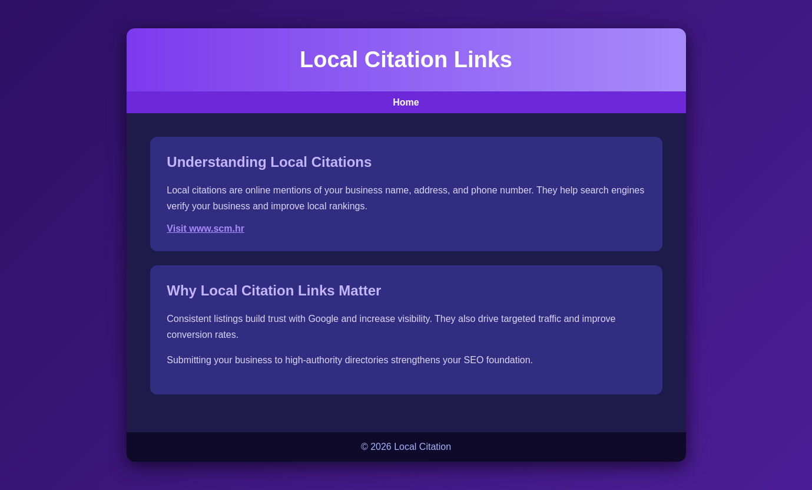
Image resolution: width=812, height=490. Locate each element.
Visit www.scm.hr (205, 228)
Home (406, 102)
